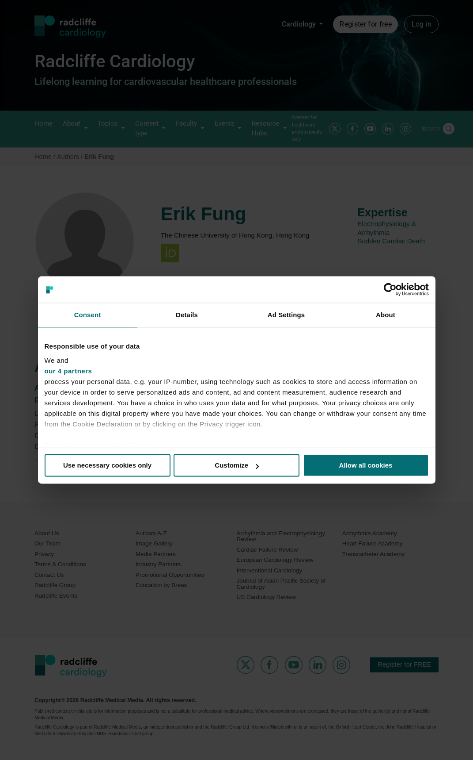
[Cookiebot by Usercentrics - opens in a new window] (390, 289)
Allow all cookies (366, 465)
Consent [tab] (87, 315)
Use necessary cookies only (107, 465)
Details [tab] (187, 315)
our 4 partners (68, 371)
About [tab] (385, 315)
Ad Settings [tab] (286, 315)
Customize (237, 465)
